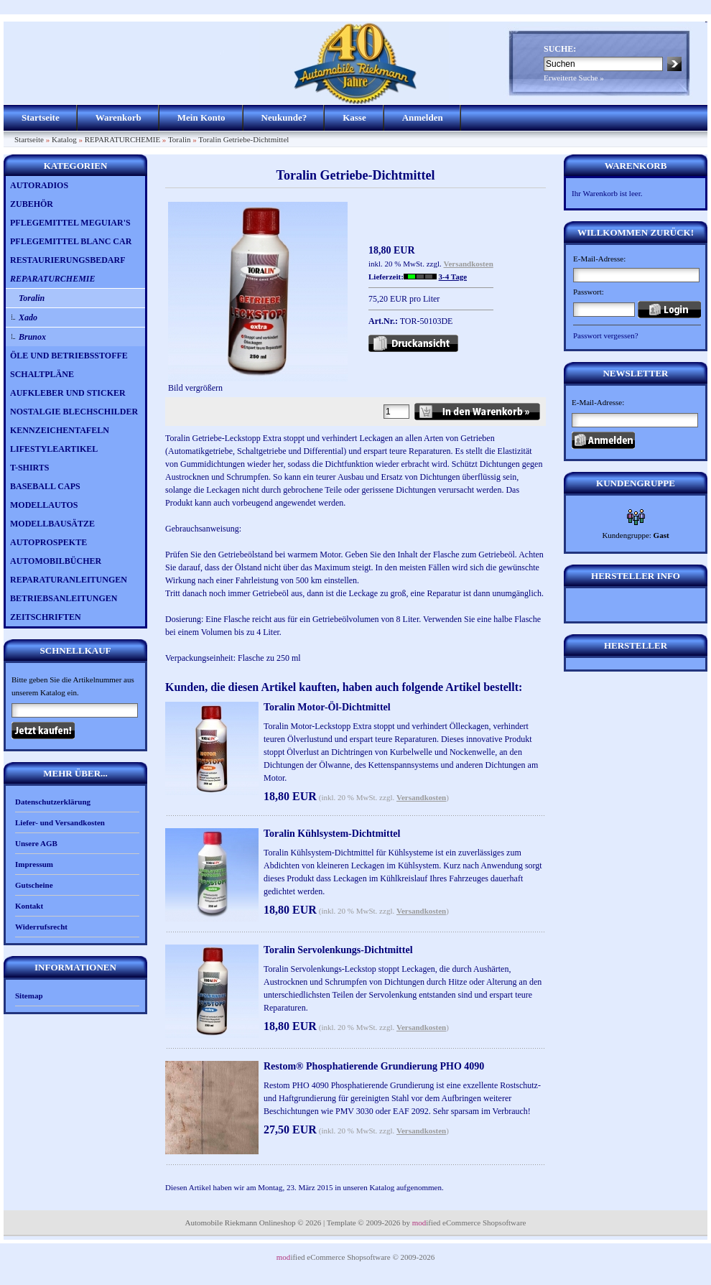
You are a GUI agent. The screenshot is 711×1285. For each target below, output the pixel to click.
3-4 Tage (453, 276)
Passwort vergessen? (605, 335)
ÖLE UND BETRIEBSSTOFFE (69, 356)
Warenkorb (118, 117)
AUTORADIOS (39, 185)
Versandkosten (468, 263)
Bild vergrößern (258, 383)
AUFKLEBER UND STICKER (68, 393)
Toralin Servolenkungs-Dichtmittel (338, 950)
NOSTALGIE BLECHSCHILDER (74, 412)
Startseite (41, 117)
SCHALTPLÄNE (42, 374)
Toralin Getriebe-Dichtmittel (243, 139)
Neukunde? (284, 117)
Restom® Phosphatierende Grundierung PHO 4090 (374, 1066)
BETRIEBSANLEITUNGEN (63, 598)
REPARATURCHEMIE (122, 139)
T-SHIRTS (30, 468)
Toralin (179, 139)
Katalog (64, 139)
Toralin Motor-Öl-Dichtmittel (327, 707)
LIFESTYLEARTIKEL (54, 449)
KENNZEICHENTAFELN (59, 430)
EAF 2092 (411, 1111)
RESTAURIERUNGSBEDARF (67, 260)
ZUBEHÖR (31, 204)
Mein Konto (201, 117)
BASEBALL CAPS (45, 486)
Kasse (354, 117)
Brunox (32, 337)
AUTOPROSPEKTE (48, 542)
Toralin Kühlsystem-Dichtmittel (332, 833)
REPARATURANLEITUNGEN (68, 580)
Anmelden (422, 117)
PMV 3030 (354, 1111)
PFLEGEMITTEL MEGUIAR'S (70, 223)
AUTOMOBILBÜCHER (55, 561)
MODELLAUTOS (44, 505)
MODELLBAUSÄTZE (52, 524)
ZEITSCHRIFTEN (45, 617)
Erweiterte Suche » (574, 77)
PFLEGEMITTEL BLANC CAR (70, 241)
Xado (28, 317)
